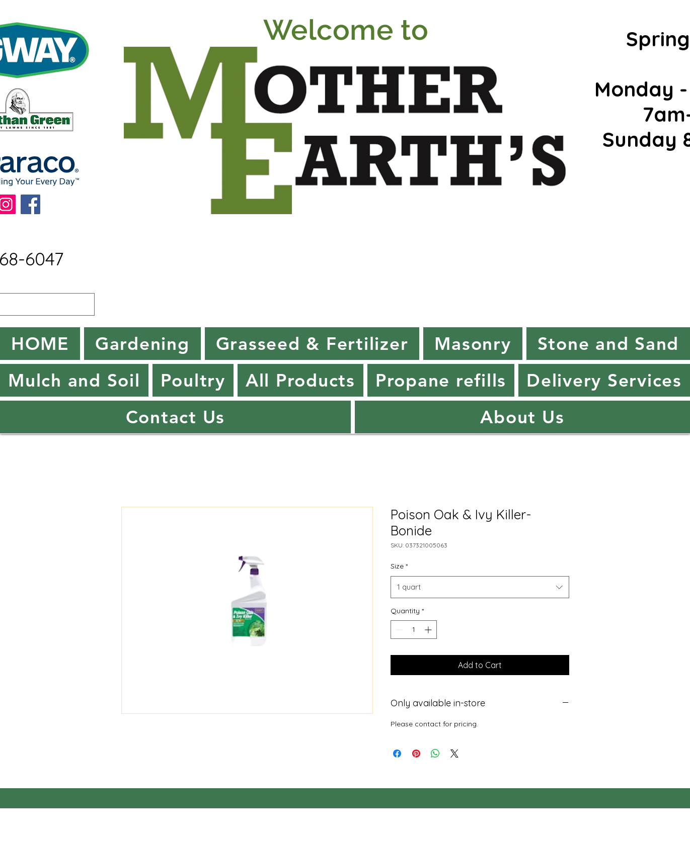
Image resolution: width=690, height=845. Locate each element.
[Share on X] (454, 753)
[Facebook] (30, 204)
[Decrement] (398, 629)
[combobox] (480, 587)
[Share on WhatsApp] (435, 753)
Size (399, 566)
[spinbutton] (414, 629)
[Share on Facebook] (397, 753)
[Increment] (429, 629)
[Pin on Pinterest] (416, 753)
